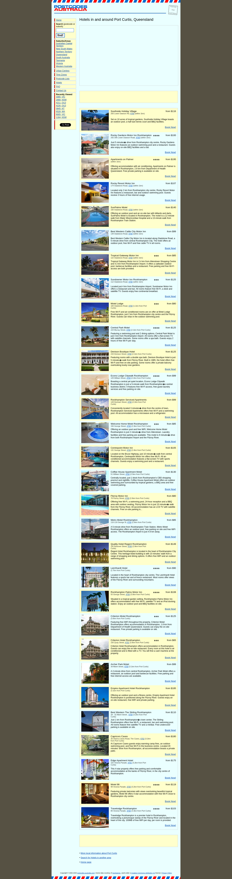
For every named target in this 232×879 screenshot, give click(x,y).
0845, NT (60, 108)
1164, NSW (61, 117)
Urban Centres (62, 71)
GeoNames (116, 873)
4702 (142, 739)
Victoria (59, 63)
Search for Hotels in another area (96, 858)
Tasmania (60, 60)
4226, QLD (61, 105)
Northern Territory (64, 51)
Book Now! (170, 127)
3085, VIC (60, 97)
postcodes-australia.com (86, 873)
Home (59, 20)
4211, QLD (61, 103)
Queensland (61, 54)
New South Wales (64, 49)
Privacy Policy (167, 873)
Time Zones (61, 75)
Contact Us (61, 90)
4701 (127, 642)
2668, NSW (61, 100)
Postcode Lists (62, 78)
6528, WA (60, 111)
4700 (132, 113)
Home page (86, 862)
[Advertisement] (129, 97)
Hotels (59, 82)
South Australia (63, 57)
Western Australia (64, 66)
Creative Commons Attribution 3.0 (143, 873)
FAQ (58, 86)
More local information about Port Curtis (99, 853)
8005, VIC (60, 114)
